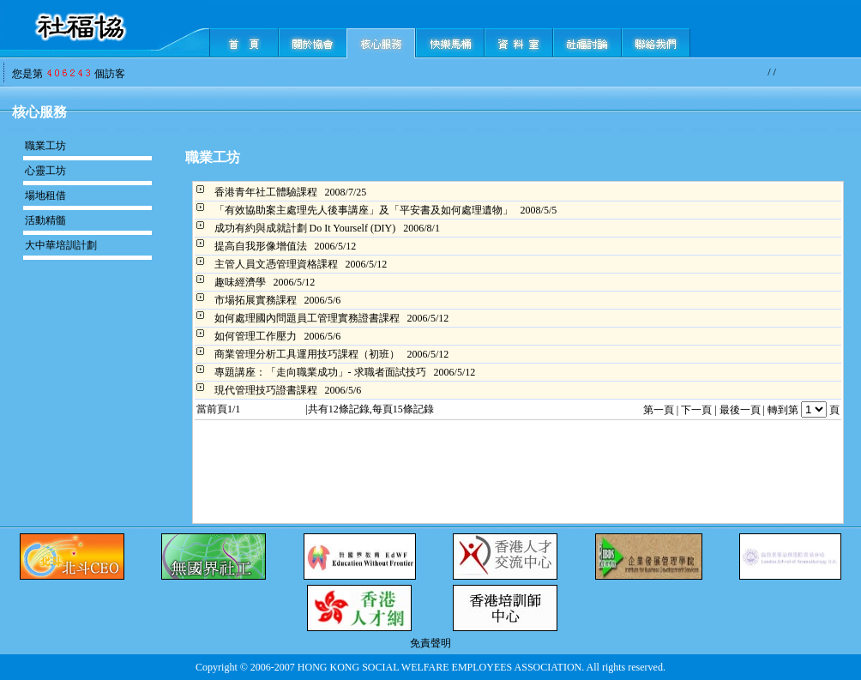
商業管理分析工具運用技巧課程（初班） (307, 354)
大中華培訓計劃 (61, 245)
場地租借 (45, 196)
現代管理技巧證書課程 (265, 390)
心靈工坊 (45, 171)
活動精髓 (45, 220)
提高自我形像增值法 (260, 246)
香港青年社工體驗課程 (265, 192)
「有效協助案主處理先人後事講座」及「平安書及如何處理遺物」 (363, 210)
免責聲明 (430, 643)
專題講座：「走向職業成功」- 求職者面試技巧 (320, 372)
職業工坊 (45, 146)
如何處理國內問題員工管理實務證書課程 (307, 318)
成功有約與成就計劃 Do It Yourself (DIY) (305, 228)
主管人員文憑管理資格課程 (276, 264)
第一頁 (658, 410)
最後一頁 (740, 410)
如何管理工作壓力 (255, 336)
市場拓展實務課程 (255, 300)
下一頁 (696, 410)
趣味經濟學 (240, 282)
